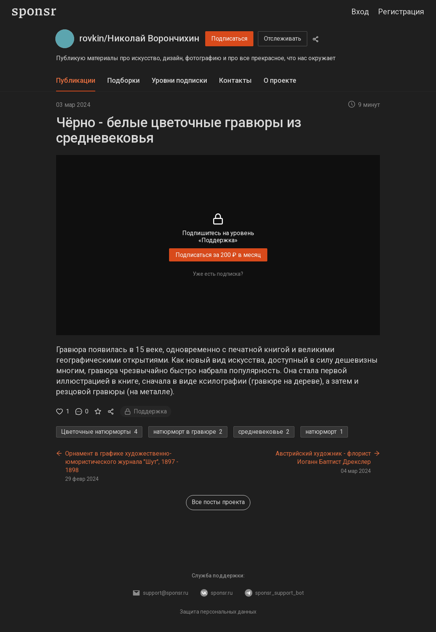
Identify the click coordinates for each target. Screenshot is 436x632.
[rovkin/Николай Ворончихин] (64, 38)
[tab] (75, 80)
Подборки (123, 80)
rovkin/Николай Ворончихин (139, 38)
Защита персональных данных (218, 612)
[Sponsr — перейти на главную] (34, 12)
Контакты (235, 80)
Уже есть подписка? (218, 274)
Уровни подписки (179, 80)
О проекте (280, 80)
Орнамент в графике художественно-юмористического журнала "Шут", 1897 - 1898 (121, 461)
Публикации (75, 80)
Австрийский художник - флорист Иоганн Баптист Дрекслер (323, 457)
